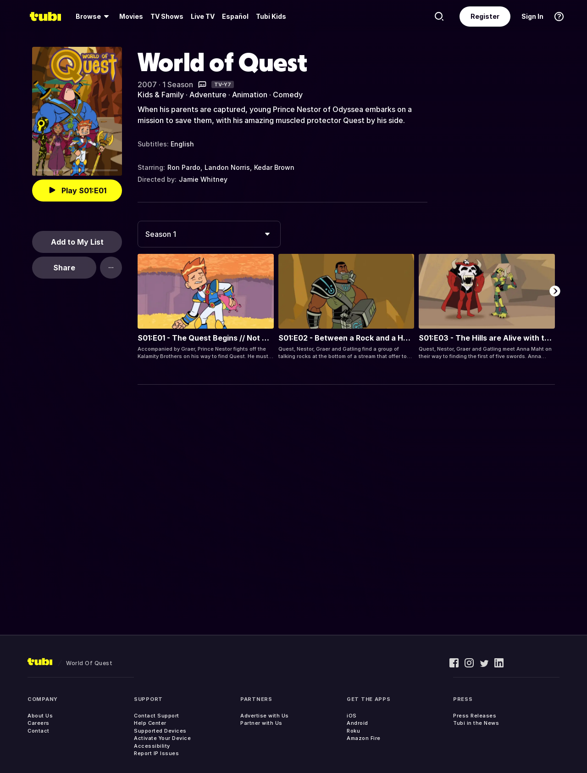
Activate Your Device (162, 738)
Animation (249, 94)
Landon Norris (227, 167)
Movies (131, 16)
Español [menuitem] (235, 16)
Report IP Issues (156, 753)
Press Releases (474, 715)
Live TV (203, 16)
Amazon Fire (364, 738)
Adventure (208, 94)
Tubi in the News (476, 723)
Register (485, 16)
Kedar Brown (274, 167)
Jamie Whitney (203, 179)
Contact (39, 731)
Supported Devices (160, 731)
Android (357, 723)
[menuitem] (93, 16)
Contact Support (156, 715)
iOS (352, 715)
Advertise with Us (264, 715)
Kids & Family (161, 94)
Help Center (150, 723)
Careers (39, 723)
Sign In (532, 16)
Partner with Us (261, 723)
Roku (353, 731)
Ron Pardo (183, 167)
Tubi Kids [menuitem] (271, 16)
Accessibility (152, 746)
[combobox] (209, 234)
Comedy (288, 94)
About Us (40, 715)
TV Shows (166, 16)
